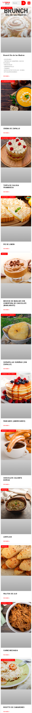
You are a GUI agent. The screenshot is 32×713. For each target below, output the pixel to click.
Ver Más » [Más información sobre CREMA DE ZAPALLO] (6, 132)
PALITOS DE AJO (10, 594)
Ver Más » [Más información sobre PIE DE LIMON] (6, 248)
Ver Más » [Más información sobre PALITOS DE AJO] (6, 598)
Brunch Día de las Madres (14, 55)
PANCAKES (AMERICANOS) (14, 421)
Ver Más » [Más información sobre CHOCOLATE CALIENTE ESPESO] (6, 484)
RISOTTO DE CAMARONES (13, 707)
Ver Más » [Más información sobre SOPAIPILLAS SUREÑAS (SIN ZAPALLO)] (6, 368)
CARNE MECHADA (10, 650)
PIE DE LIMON (9, 244)
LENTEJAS (7, 537)
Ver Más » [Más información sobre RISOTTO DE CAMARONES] (6, 711)
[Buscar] (24, 3)
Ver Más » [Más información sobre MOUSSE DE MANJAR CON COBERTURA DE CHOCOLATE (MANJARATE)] (6, 309)
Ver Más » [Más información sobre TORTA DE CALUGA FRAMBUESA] (6, 191)
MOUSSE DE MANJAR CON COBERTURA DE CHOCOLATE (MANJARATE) (15, 303)
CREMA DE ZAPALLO (11, 129)
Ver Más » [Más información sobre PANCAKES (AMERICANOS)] (6, 425)
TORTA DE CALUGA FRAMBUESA (11, 186)
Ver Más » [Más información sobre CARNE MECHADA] (6, 654)
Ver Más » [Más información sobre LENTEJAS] (6, 541)
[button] (29, 3)
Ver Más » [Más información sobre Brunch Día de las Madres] (6, 76)
